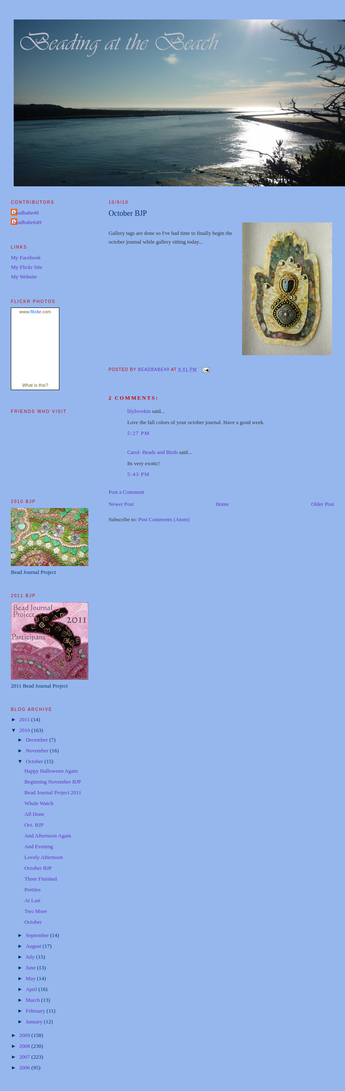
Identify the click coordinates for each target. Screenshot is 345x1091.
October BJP (38, 868)
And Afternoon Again (47, 835)
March (33, 1000)
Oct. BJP (34, 825)
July (31, 957)
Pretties (32, 889)
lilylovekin (138, 411)
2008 (25, 1046)
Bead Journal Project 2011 (52, 792)
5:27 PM (138, 433)
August (34, 946)
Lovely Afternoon (43, 857)
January (35, 1021)
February (36, 1011)
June (31, 967)
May (31, 978)
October (35, 761)
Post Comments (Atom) (164, 519)
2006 (25, 1067)
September (38, 935)
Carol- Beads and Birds (152, 452)
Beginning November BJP (52, 782)
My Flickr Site (26, 267)
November (38, 750)
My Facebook (26, 257)
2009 (25, 1035)
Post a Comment (126, 492)
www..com (35, 311)
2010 (25, 730)
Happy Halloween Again (51, 771)
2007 (25, 1057)
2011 (25, 719)
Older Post (322, 504)
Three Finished (40, 879)
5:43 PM (138, 474)
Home (222, 504)
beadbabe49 (26, 213)
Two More (35, 911)
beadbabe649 (27, 222)
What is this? (35, 385)
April (32, 989)
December (37, 740)
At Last (32, 900)
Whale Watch (39, 803)
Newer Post (120, 504)
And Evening (38, 846)
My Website (24, 276)
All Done (34, 814)
